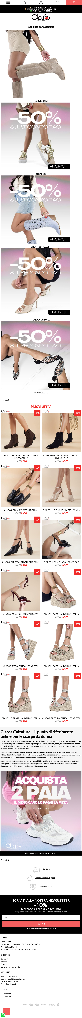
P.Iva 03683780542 (9, 947)
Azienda (4, 961)
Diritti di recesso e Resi (10, 981)
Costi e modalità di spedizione (13, 979)
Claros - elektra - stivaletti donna (61, 510)
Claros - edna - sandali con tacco (61, 562)
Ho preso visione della (42, 928)
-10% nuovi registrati (41, 7)
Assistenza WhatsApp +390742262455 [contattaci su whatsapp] (41, 853)
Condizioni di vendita (9, 984)
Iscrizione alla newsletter (11, 967)
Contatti (4, 959)
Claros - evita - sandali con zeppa (61, 614)
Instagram (7, 996)
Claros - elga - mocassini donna (20, 510)
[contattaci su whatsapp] (3, 1014)
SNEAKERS (41, 174)
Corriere (46, 869)
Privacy (4, 964)
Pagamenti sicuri (45, 886)
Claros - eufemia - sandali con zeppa (21, 718)
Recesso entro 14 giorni (45, 878)
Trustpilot (5, 400)
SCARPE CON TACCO (41, 320)
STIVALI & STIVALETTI (41, 247)
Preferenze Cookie (28, 949)
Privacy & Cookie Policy (10, 949)
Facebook (7, 994)
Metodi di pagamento (9, 976)
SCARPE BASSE (41, 393)
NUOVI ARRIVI (41, 101)
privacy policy (50, 928)
